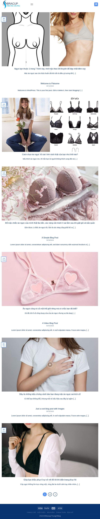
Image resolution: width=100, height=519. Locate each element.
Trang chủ (31, 512)
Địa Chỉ (70, 512)
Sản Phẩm (51, 512)
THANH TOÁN (61, 512)
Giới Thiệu (41, 512)
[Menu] (31, 4)
